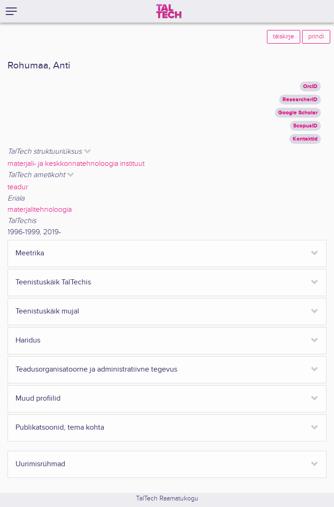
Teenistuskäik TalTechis (53, 282)
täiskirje (283, 36)
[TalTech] (169, 11)
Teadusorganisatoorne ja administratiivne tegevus (96, 369)
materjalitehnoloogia (40, 209)
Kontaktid (305, 138)
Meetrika (29, 253)
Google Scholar (298, 112)
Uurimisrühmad (40, 464)
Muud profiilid (38, 398)
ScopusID (305, 125)
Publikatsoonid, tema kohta (59, 427)
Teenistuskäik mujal (47, 311)
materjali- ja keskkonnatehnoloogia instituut (76, 163)
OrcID (310, 86)
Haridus (27, 340)
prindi (316, 36)
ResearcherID (300, 99)
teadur (18, 187)
